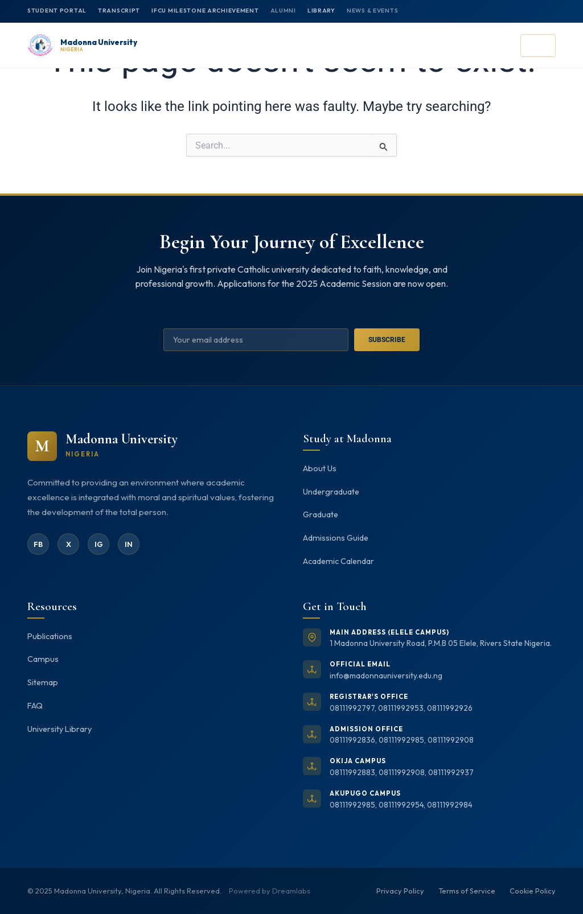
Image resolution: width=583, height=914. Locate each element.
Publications (49, 636)
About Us (319, 468)
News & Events (372, 10)
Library (321, 10)
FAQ (35, 706)
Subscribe (386, 340)
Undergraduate (331, 492)
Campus (43, 659)
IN (129, 544)
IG (99, 544)
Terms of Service (466, 890)
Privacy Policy (400, 890)
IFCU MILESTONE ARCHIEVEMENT (204, 10)
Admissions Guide (335, 538)
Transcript (119, 10)
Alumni (283, 10)
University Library (59, 729)
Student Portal (57, 10)
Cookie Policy (533, 890)
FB (38, 544)
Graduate (320, 514)
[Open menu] (538, 45)
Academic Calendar (338, 561)
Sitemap (42, 682)
